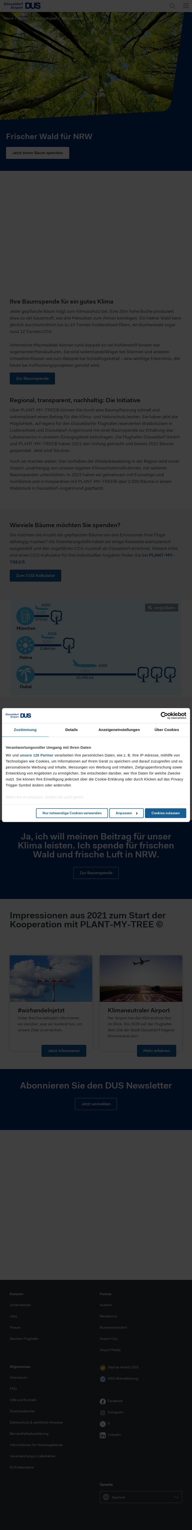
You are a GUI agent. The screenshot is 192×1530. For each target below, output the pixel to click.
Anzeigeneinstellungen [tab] (119, 730)
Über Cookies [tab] (166, 730)
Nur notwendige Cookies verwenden (72, 813)
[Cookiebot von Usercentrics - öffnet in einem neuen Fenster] (164, 715)
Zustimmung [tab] (25, 730)
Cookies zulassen (166, 813)
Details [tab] (71, 730)
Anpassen (127, 813)
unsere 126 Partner (37, 755)
